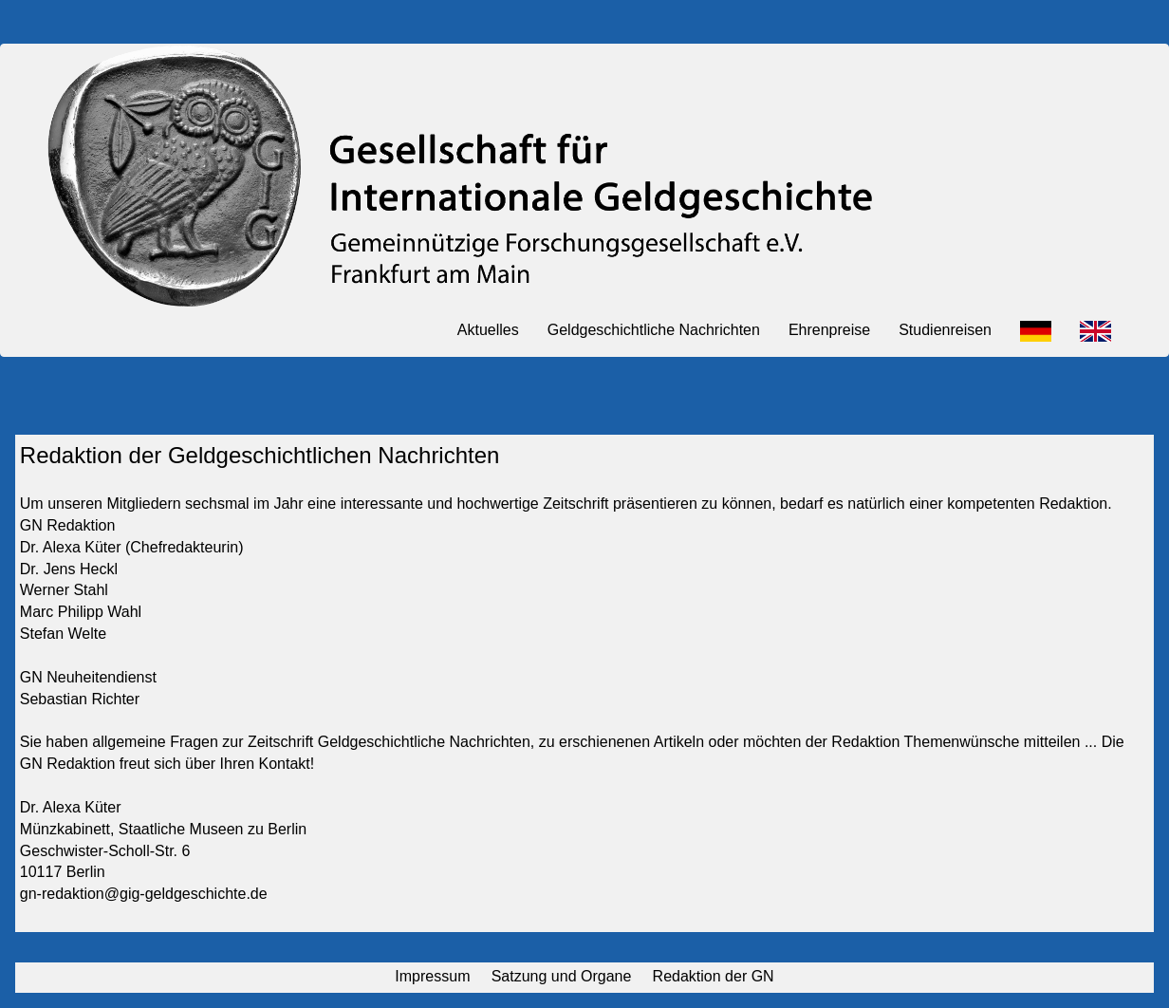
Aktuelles (488, 330)
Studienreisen (945, 330)
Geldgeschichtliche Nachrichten (653, 330)
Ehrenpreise (829, 330)
